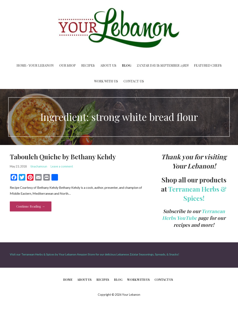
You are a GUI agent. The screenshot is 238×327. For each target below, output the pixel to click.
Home (67, 280)
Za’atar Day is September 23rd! (162, 65)
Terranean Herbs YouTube (193, 214)
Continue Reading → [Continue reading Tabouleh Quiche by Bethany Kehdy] (30, 206)
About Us (108, 65)
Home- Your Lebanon (35, 65)
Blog (126, 65)
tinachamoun (38, 166)
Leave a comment (62, 166)
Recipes (88, 65)
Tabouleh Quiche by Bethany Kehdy (63, 156)
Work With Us (106, 81)
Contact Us (133, 81)
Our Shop (67, 65)
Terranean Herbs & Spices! (197, 193)
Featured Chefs (208, 65)
